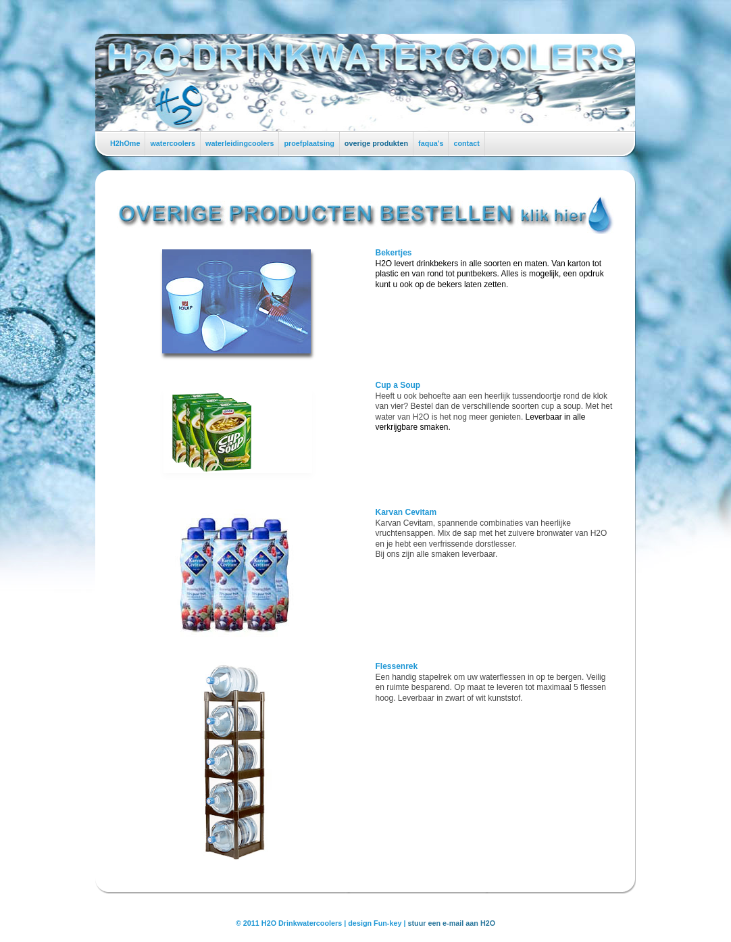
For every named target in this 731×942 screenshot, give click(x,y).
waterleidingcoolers (239, 143)
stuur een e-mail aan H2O (452, 923)
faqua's (430, 143)
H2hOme (125, 143)
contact (466, 143)
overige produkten (376, 143)
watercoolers (172, 143)
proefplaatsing (309, 143)
